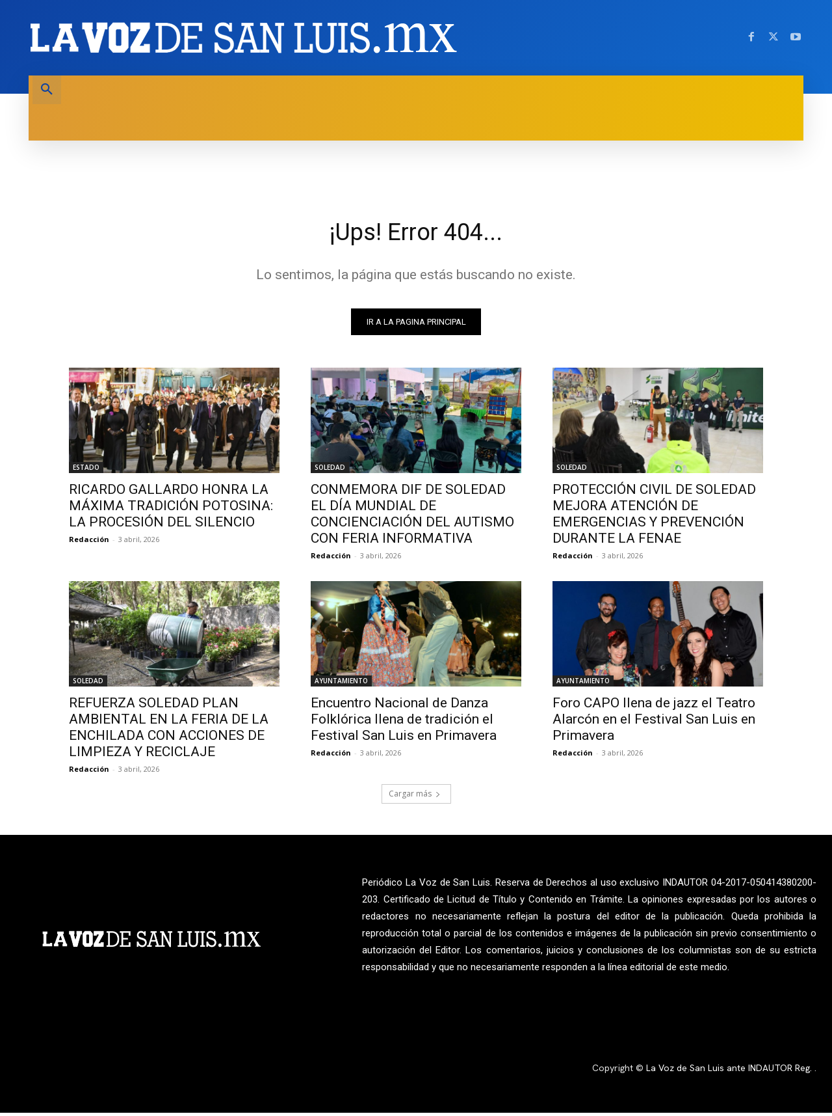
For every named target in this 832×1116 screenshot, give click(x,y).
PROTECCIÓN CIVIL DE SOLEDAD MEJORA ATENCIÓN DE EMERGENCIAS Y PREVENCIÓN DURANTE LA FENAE (654, 517)
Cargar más (415, 796)
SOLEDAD (330, 470)
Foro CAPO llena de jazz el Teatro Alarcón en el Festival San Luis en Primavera (653, 722)
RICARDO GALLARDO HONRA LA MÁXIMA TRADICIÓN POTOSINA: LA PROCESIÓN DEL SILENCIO (171, 509)
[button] (46, 89)
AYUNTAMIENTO (341, 683)
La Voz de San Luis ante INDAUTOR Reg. (730, 1072)
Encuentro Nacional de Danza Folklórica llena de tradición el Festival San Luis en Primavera (404, 722)
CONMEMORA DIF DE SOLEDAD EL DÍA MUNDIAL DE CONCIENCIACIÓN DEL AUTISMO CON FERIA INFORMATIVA (412, 517)
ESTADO (86, 470)
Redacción (89, 542)
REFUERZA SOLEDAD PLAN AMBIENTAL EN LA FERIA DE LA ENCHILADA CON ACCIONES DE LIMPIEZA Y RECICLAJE (168, 730)
